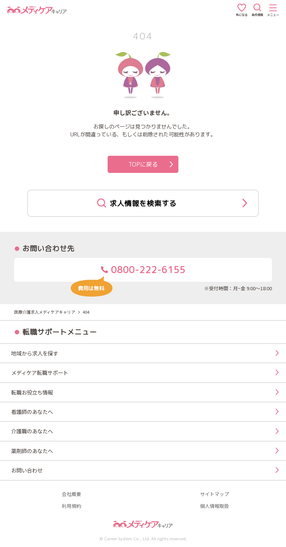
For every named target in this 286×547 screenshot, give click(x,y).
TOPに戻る (150, 164)
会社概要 (71, 494)
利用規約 (71, 506)
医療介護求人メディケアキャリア (44, 312)
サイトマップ (214, 494)
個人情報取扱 (214, 506)
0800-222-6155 (128, 272)
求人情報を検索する (172, 203)
